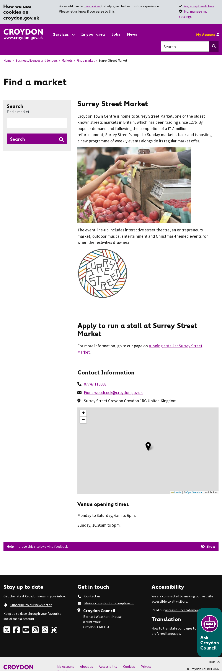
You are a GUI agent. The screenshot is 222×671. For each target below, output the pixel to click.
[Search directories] (37, 139)
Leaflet (176, 492)
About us (86, 666)
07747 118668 (95, 384)
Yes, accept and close (199, 6)
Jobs (116, 34)
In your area (93, 34)
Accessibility (108, 666)
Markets (67, 60)
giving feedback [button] (56, 546)
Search (18, 108)
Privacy (146, 666)
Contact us (92, 596)
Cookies (129, 666)
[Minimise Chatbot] (214, 661)
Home (7, 60)
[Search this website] (214, 46)
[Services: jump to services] (63, 34)
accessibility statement (182, 610)
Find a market (86, 60)
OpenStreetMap (194, 492)
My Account (205, 34)
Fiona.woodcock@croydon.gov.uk (113, 392)
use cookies (92, 6)
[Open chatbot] (209, 632)
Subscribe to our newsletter (31, 605)
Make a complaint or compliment (109, 603)
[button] (148, 446)
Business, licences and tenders (36, 60)
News (132, 34)
